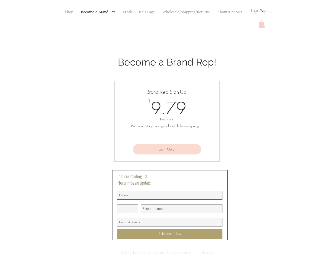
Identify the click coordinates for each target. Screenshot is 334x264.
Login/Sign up (262, 10)
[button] (261, 24)
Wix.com (206, 252)
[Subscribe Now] (169, 234)
